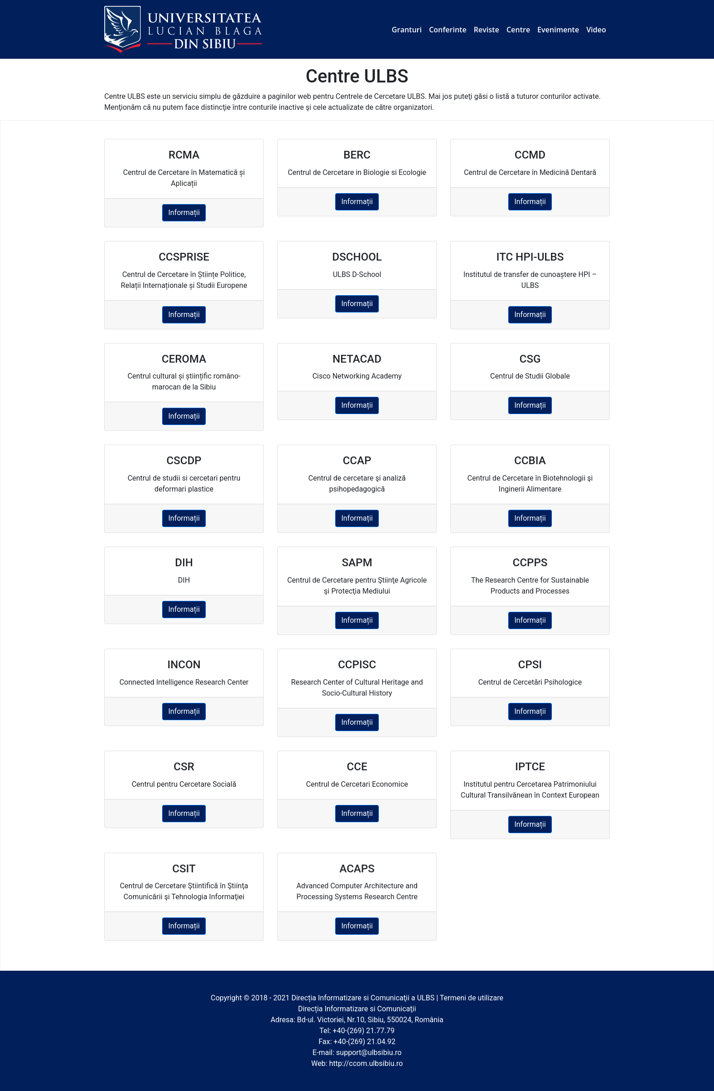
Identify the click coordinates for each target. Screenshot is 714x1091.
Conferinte (447, 30)
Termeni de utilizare (472, 998)
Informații (183, 212)
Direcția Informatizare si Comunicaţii (350, 998)
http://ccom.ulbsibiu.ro (366, 1063)
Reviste (486, 30)
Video (596, 30)
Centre (518, 30)
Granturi (407, 30)
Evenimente (558, 30)
